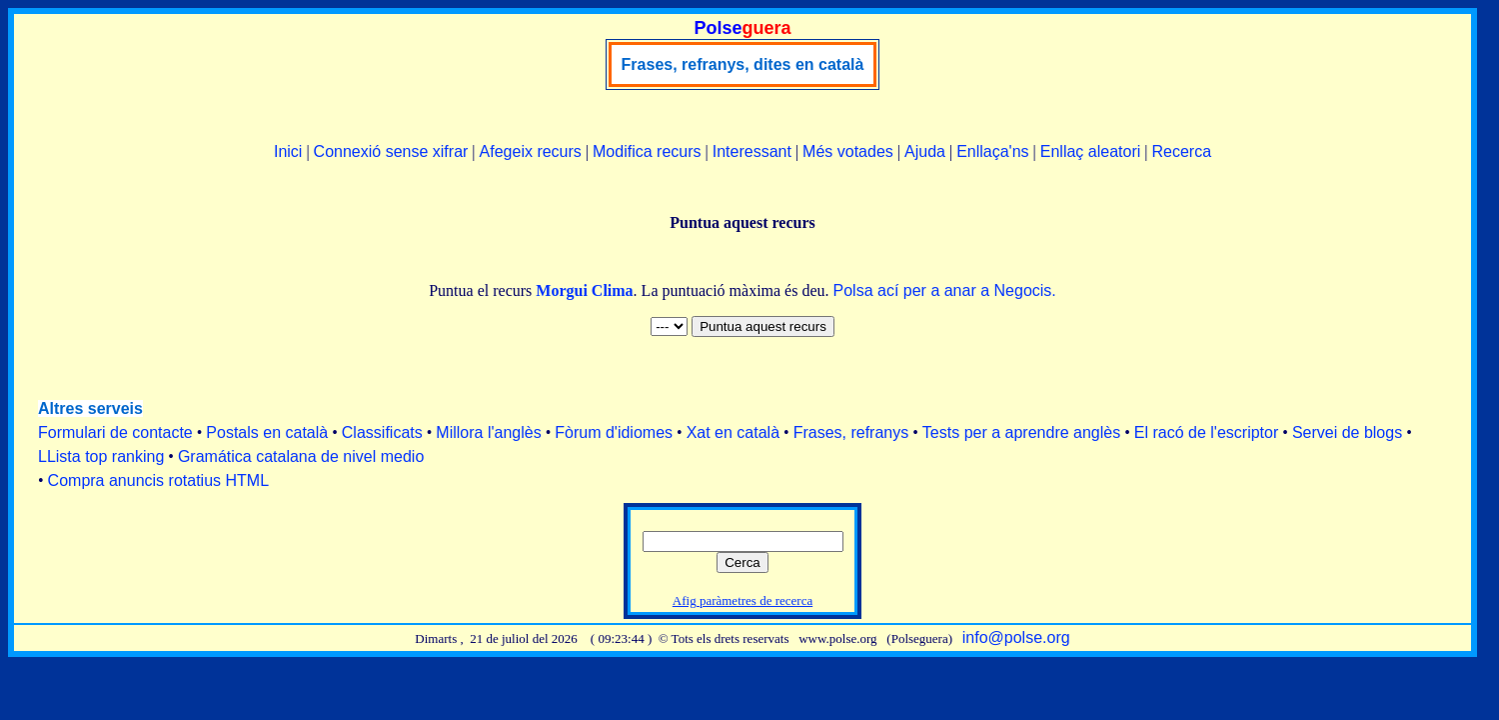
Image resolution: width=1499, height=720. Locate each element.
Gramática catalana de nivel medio (301, 456)
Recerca (1181, 151)
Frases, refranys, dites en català (743, 64)
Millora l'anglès (488, 432)
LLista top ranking (101, 456)
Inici (288, 151)
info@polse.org (1016, 637)
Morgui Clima (584, 290)
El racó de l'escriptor (1206, 432)
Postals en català (267, 432)
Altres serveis (90, 408)
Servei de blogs (1347, 432)
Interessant (752, 151)
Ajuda (924, 151)
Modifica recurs (647, 151)
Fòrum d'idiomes (614, 432)
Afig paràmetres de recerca (742, 600)
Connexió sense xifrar (391, 151)
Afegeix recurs (531, 151)
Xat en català (733, 432)
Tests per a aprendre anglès (1021, 432)
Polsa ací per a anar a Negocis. (944, 290)
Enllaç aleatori (1090, 151)
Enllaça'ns (992, 151)
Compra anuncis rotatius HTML (158, 480)
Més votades (847, 151)
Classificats (382, 432)
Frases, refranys (851, 432)
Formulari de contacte (115, 432)
